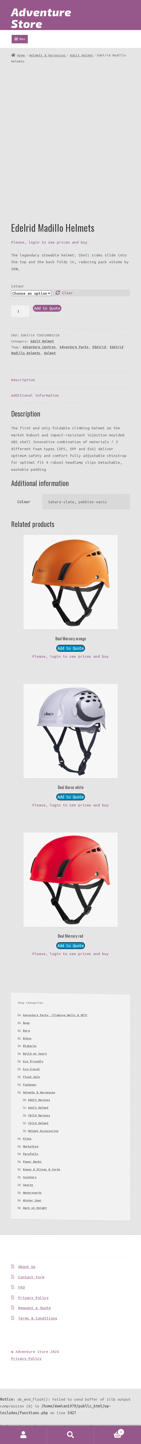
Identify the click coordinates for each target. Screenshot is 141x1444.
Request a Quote (34, 1307)
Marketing (30, 1146)
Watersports (32, 1192)
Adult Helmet (81, 55)
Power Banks (32, 1161)
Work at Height (35, 1207)
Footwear (30, 1084)
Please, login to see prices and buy (49, 242)
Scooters (30, 1177)
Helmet (50, 353)
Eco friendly (33, 1061)
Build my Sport (35, 1053)
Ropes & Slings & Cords (41, 1169)
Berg (26, 1030)
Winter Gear (32, 1200)
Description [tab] (23, 380)
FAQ (21, 1287)
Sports (28, 1184)
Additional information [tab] (35, 395)
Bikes (27, 1038)
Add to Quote (47, 308)
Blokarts (30, 1045)
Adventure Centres (39, 347)
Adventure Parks (74, 347)
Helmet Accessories (43, 1130)
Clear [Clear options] (67, 293)
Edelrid (99, 347)
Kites (27, 1138)
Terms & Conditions (37, 1318)
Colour (17, 286)
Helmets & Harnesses (47, 55)
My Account (23, 1435)
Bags (26, 1022)
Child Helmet (38, 1123)
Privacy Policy (33, 1297)
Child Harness (39, 1115)
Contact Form (31, 1277)
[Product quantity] (20, 311)
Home (21, 55)
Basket (109, 1431)
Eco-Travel (31, 1069)
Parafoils (30, 1153)
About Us (27, 1266)
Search (70, 1435)
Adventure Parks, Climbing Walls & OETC (55, 1015)
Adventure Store (41, 17)
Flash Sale (31, 1076)
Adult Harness (39, 1099)
